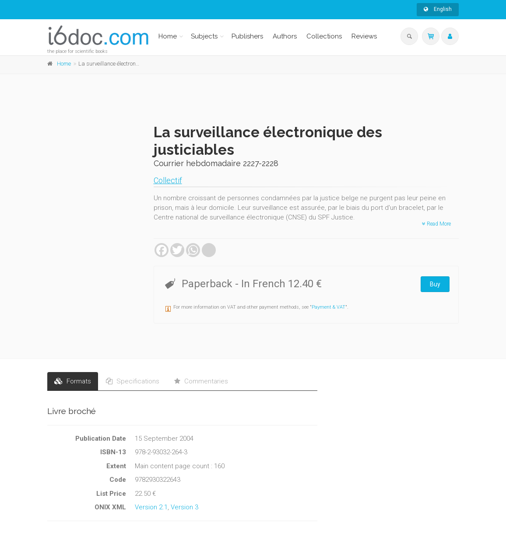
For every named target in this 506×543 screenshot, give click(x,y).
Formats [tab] (72, 381)
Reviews (364, 36)
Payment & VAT (328, 307)
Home (167, 36)
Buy (435, 284)
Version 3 (184, 507)
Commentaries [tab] (201, 381)
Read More (436, 224)
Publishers (247, 36)
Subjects (204, 36)
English (438, 9)
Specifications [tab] (132, 381)
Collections (324, 36)
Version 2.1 (151, 507)
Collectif (168, 180)
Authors (285, 36)
